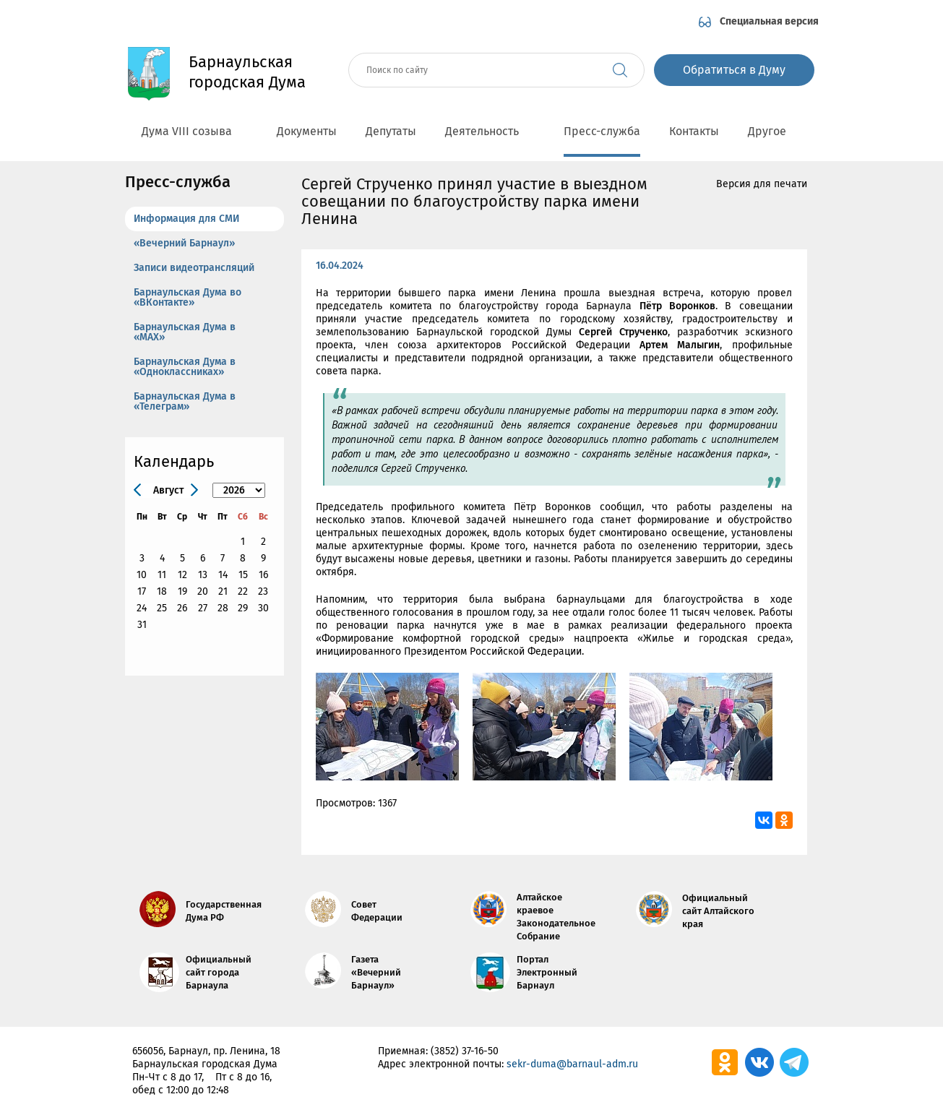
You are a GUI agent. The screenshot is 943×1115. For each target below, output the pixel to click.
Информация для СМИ (186, 218)
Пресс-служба (602, 131)
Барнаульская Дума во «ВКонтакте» (187, 297)
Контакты (694, 131)
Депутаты (391, 131)
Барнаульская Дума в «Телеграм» (185, 401)
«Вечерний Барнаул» (184, 243)
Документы (307, 131)
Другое (775, 131)
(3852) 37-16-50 (465, 1051)
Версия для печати (761, 184)
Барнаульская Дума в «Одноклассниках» (185, 367)
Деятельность (490, 131)
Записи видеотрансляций (194, 268)
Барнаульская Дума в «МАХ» (185, 332)
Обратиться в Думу (734, 70)
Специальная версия (769, 21)
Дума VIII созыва (195, 131)
